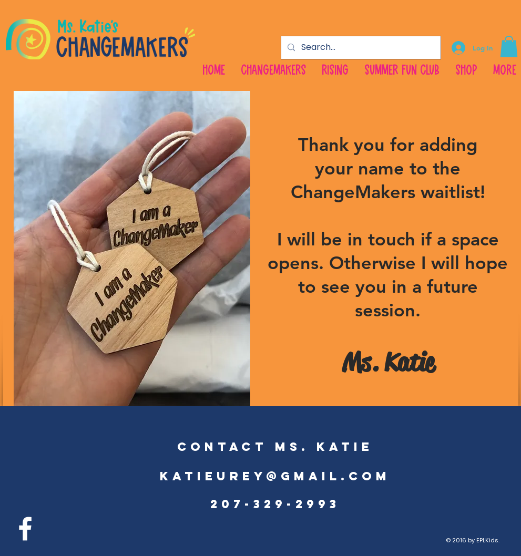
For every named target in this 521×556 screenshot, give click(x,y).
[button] (509, 46)
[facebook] (25, 528)
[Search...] (359, 47)
